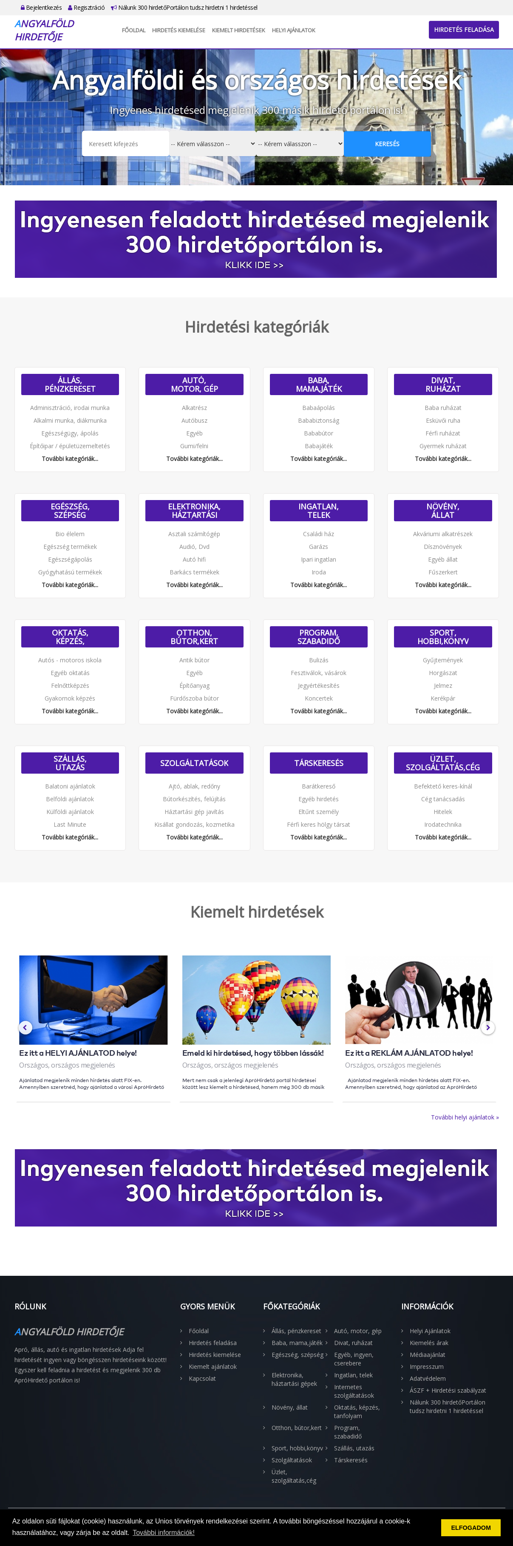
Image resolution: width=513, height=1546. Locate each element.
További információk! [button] (164, 1532)
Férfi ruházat (442, 433)
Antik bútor (194, 660)
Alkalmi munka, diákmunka (70, 420)
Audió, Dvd (194, 547)
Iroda (319, 572)
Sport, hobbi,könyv (443, 636)
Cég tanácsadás (443, 799)
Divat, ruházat (443, 384)
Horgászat (443, 673)
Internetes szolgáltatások (354, 1391)
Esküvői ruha (443, 420)
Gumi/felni (194, 446)
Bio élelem (70, 534)
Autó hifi (194, 559)
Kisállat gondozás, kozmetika (194, 824)
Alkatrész (194, 408)
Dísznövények (443, 547)
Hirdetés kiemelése (178, 30)
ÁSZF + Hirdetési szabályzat (448, 1390)
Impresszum (427, 1366)
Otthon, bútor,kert (194, 636)
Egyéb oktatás (70, 673)
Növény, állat (442, 510)
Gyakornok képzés (70, 698)
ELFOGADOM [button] (471, 1527)
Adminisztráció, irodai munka (70, 408)
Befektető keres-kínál (443, 786)
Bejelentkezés (41, 7)
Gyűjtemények (443, 660)
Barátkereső (318, 786)
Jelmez (443, 685)
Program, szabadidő (319, 636)
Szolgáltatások (194, 763)
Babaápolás (318, 408)
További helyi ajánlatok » (465, 1117)
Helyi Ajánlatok (293, 30)
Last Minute (70, 824)
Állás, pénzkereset (70, 384)
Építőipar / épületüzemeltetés (70, 446)
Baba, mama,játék (319, 384)
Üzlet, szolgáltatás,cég (443, 763)
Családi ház (318, 534)
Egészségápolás (70, 559)
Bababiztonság (318, 420)
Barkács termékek (194, 572)
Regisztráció (86, 7)
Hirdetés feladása (464, 29)
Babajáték (319, 446)
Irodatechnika (443, 824)
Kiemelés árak (429, 1343)
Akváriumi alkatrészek (443, 534)
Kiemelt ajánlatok (213, 1366)
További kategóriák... (70, 459)
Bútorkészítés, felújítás (194, 799)
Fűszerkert (443, 572)
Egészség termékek (70, 547)
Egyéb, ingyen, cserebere (354, 1359)
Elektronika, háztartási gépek (194, 510)
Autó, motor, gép (194, 384)
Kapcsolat (202, 1378)
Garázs (318, 547)
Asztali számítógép (194, 534)
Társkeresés (318, 763)
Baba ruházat (443, 408)
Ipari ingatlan (318, 559)
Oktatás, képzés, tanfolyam (70, 636)
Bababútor (318, 433)
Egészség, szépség (70, 510)
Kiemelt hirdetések (238, 30)
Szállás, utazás (70, 763)
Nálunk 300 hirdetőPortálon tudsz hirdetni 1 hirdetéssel (184, 7)
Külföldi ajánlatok (70, 812)
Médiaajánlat (427, 1355)
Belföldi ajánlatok (70, 799)
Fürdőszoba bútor (194, 698)
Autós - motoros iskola (70, 660)
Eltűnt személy (318, 812)
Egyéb (194, 433)
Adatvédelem (428, 1378)
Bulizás (319, 660)
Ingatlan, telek (318, 510)
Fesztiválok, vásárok (318, 673)
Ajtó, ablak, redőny (194, 786)
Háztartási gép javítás (194, 812)
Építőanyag (194, 685)
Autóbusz (194, 420)
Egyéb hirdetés (318, 799)
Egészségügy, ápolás (70, 433)
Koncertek (319, 698)
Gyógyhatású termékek (70, 572)
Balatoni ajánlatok (70, 786)
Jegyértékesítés (319, 685)
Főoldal (133, 30)
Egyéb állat (443, 559)
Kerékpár (443, 698)
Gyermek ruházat (443, 446)
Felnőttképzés (70, 685)
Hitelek (443, 812)
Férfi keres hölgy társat (318, 824)
